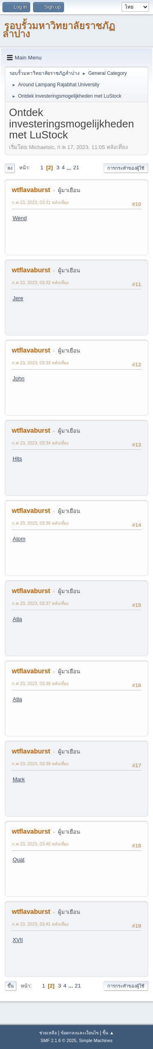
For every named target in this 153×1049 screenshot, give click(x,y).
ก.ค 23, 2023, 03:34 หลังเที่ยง (40, 442)
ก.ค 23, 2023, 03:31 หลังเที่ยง (40, 202)
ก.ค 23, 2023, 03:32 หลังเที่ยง (40, 282)
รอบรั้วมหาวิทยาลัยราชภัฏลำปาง (58, 29)
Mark (19, 779)
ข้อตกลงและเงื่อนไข (80, 1032)
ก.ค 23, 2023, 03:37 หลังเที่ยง (40, 603)
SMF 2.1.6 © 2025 (58, 1040)
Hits (17, 459)
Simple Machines (96, 1040)
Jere (18, 298)
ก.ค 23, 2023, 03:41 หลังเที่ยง (40, 924)
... (70, 167)
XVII (18, 940)
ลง (9, 168)
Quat (18, 859)
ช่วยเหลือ (48, 1032)
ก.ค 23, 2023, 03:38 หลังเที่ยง (40, 683)
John (18, 378)
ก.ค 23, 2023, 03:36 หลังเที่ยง (40, 523)
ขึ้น (10, 985)
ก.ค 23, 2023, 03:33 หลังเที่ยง (40, 362)
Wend (20, 218)
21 (76, 167)
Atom (19, 539)
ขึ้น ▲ (108, 1032)
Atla (17, 619)
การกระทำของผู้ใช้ (125, 168)
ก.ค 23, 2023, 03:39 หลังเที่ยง (40, 763)
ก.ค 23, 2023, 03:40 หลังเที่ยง (40, 843)
